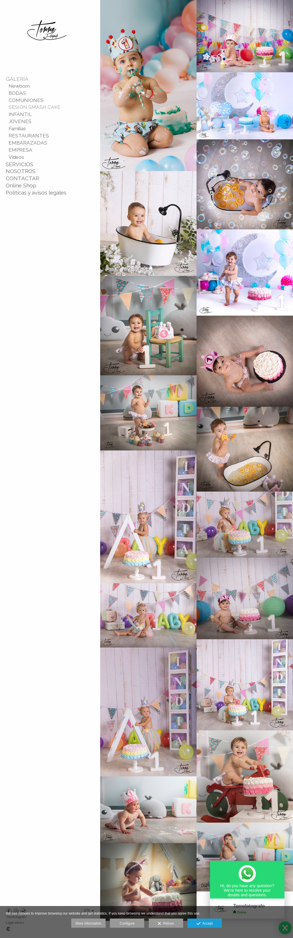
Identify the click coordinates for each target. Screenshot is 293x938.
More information (88, 923)
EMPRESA (20, 150)
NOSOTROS (20, 171)
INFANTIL (20, 114)
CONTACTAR (22, 178)
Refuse (166, 923)
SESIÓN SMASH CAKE (35, 107)
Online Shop (21, 185)
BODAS (17, 93)
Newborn (19, 86)
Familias (17, 128)
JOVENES (20, 121)
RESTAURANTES (29, 136)
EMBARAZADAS (28, 143)
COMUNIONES (26, 100)
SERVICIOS (19, 164)
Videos (16, 157)
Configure (127, 923)
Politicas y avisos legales (36, 192)
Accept (205, 923)
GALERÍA (17, 79)
